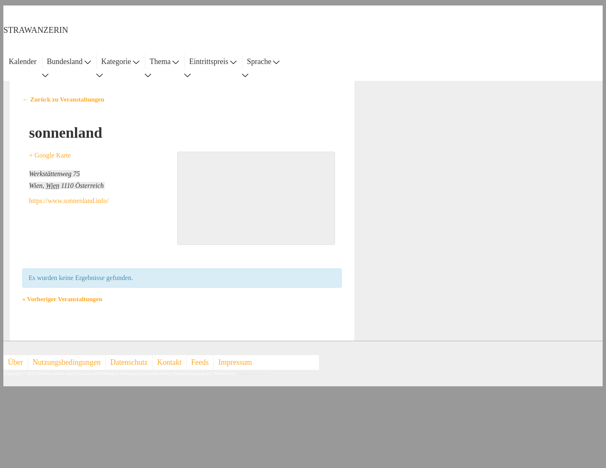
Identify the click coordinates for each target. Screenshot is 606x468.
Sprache (263, 61)
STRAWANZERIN (35, 30)
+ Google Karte (50, 155)
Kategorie (120, 61)
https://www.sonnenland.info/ (69, 200)
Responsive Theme (254, 373)
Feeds (200, 362)
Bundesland (69, 61)
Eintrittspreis (213, 61)
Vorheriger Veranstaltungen (62, 299)
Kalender (23, 61)
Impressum (235, 362)
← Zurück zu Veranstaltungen (63, 99)
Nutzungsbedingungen (66, 362)
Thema (164, 61)
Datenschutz (129, 362)
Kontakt (169, 362)
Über (15, 362)
